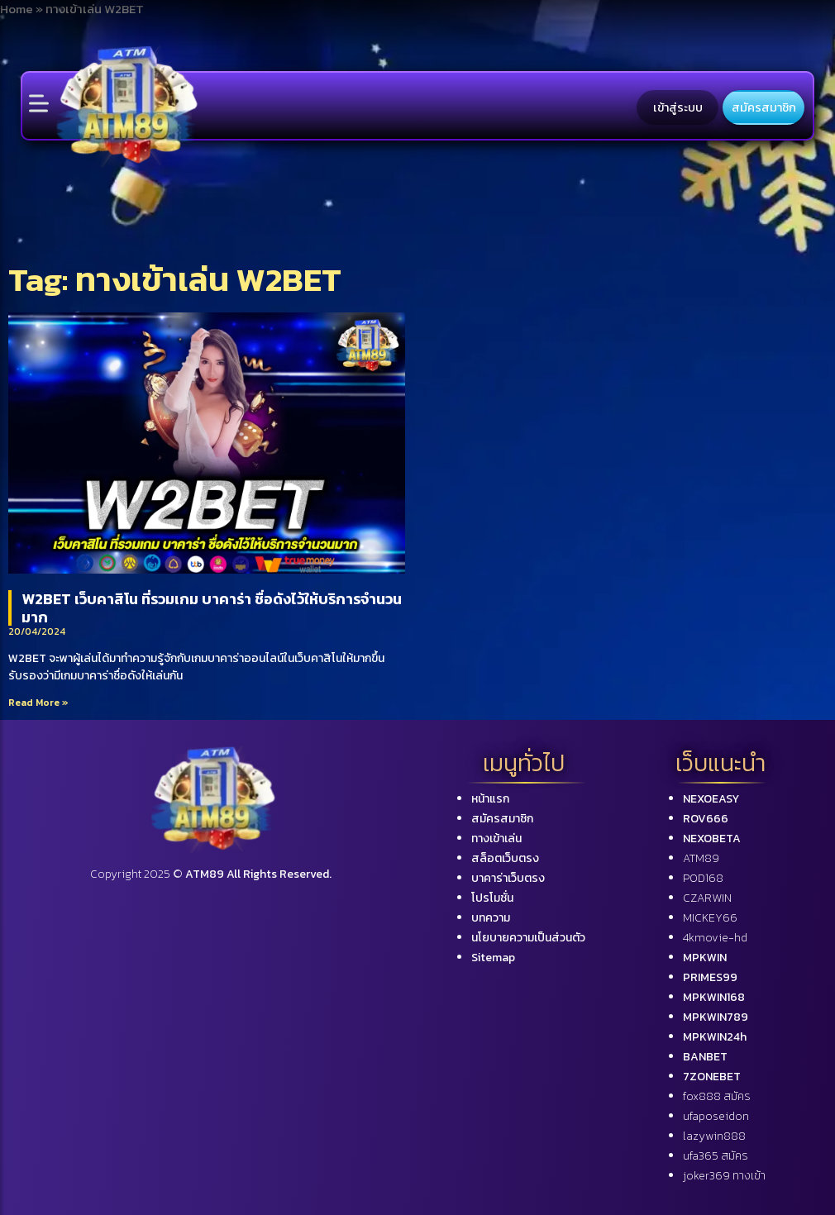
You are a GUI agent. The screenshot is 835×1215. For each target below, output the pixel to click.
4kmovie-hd (715, 937)
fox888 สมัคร (717, 1096)
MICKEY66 (710, 918)
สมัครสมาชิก (764, 107)
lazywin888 (714, 1136)
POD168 (703, 878)
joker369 (724, 1175)
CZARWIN (707, 898)
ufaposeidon (716, 1116)
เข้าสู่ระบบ (678, 107)
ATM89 (701, 858)
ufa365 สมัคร (715, 1156)
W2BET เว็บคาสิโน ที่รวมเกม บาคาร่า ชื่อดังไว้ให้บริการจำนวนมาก (211, 608)
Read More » (38, 702)
